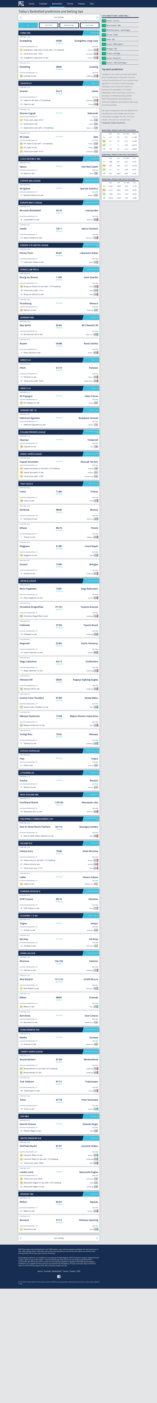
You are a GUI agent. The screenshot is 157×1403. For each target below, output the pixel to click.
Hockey (81, 3)
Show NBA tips (94, 1231)
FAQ (92, 3)
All (28, 25)
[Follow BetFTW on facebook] (59, 1391)
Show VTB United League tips (91, 283)
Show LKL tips (95, 887)
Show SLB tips (95, 1252)
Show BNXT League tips (92, 203)
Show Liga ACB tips (93, 1068)
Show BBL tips (95, 355)
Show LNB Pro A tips (93, 308)
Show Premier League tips (92, 546)
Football (43, 3)
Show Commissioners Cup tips (91, 933)
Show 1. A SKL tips (93, 1030)
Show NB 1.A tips (94, 486)
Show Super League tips (91, 568)
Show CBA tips (95, 33)
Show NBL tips (94, 159)
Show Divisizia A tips (93, 1006)
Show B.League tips (93, 695)
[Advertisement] (58, 261)
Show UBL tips (94, 1308)
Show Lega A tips (94, 598)
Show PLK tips (95, 958)
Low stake (48, 25)
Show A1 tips (95, 83)
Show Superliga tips (92, 865)
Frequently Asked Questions (113, 122)
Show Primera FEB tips (92, 1144)
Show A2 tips (95, 464)
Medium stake (69, 25)
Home (31, 3)
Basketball (57, 3)
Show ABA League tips (92, 181)
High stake (90, 25)
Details (58, 43)
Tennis (70, 3)
